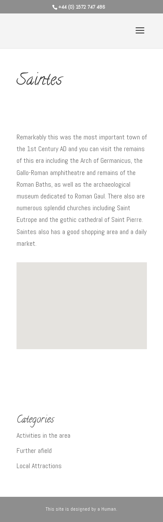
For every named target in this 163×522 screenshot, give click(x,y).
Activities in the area (43, 435)
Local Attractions (39, 465)
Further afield (34, 450)
